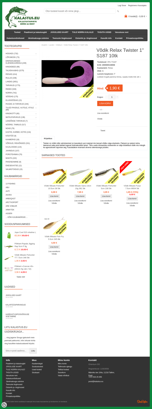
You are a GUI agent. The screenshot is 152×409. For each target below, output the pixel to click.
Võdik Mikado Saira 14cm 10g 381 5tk (80, 187)
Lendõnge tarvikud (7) (17, 121)
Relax (110, 68)
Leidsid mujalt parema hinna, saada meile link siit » (119, 77)
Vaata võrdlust (63, 375)
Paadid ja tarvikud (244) (17, 104)
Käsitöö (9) (11, 136)
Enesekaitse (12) (14, 166)
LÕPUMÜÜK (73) (12, 57)
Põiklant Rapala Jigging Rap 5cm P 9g (25, 245)
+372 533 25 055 (95, 377)
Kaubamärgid (37, 364)
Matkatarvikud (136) (15, 117)
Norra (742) (11, 93)
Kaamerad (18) (12, 140)
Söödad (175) (12, 97)
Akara (9, 195)
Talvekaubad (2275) (15, 70)
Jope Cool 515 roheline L (25, 232)
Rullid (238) (11, 78)
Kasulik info (106, 38)
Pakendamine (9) (13, 162)
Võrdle (99, 119)
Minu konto (62, 364)
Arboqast (11, 199)
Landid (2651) (12, 82)
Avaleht (44, 45)
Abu (7, 187)
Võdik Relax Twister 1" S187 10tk (76, 45)
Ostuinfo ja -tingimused (86, 38)
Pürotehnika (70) (14, 154)
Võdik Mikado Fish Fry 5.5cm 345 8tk (54, 237)
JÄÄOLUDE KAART (59, 32)
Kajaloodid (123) (14, 147)
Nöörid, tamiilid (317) (16, 125)
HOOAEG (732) (12, 54)
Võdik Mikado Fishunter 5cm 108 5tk (106, 187)
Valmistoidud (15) (14, 169)
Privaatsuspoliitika (134, 38)
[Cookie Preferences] (4, 405)
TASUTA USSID (104, 32)
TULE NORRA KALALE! (83, 32)
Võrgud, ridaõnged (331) (18, 143)
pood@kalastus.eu (95, 381)
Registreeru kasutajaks (137, 5)
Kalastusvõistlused (15, 38)
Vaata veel (21, 277)
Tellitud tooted (63, 370)
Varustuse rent (121, 32)
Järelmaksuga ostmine (38, 38)
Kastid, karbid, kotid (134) (18, 132)
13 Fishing (10, 184)
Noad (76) (10, 128)
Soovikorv (62, 373)
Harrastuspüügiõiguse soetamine (21, 316)
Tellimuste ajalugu (65, 367)
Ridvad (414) (11, 74)
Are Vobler (11, 206)
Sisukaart (35, 373)
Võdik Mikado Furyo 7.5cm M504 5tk (132, 187)
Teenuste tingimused (62, 38)
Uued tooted (37, 370)
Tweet (102, 131)
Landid (51, 45)
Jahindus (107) (12, 151)
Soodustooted (37, 367)
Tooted (17, 32)
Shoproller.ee (142, 401)
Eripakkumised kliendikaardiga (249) (16, 62)
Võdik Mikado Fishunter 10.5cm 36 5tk (54, 187)
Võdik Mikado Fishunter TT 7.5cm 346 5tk (25, 256)
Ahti (8, 191)
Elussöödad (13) (14, 100)
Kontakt (118, 38)
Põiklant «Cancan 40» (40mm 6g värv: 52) (24, 267)
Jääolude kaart (21, 296)
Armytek (10, 210)
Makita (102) (11, 158)
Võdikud (59, 45)
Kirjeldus (48, 138)
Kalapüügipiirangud (21, 306)
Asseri (9, 213)
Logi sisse (122, 5)
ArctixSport (12, 202)
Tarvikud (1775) (13, 85)
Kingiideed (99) (13, 67)
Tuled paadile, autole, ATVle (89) (20, 109)
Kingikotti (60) (12, 113)
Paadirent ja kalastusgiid (35, 32)
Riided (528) (11, 89)
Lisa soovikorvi (103, 113)
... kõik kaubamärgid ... (16, 217)
